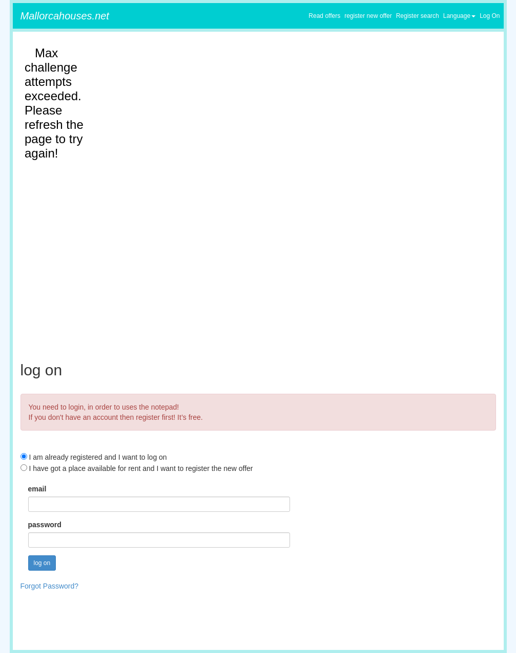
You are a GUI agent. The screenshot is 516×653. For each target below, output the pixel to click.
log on (42, 563)
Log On (490, 15)
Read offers (324, 15)
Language (459, 15)
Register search (417, 15)
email (37, 489)
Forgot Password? (49, 586)
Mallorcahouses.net (64, 15)
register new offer (368, 15)
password (44, 525)
